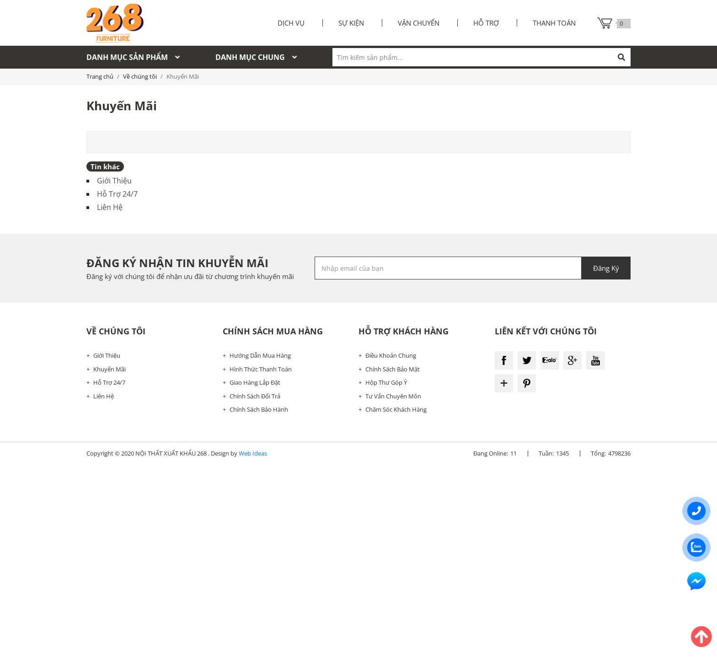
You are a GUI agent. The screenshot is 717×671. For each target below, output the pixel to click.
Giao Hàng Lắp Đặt (255, 382)
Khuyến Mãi (109, 369)
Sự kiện (351, 22)
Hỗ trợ (486, 22)
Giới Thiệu (114, 181)
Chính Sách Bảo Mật (392, 369)
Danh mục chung (256, 57)
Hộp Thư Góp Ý (386, 382)
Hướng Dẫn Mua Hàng (260, 355)
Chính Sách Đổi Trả (255, 396)
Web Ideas (253, 453)
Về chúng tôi (140, 76)
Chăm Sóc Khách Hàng (396, 409)
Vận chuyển (418, 22)
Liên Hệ (110, 207)
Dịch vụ (291, 22)
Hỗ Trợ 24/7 (117, 194)
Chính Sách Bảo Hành (259, 409)
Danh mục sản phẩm (133, 57)
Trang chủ (99, 76)
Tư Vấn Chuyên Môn (393, 396)
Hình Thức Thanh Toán (261, 369)
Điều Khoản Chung (390, 355)
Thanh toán (554, 22)
